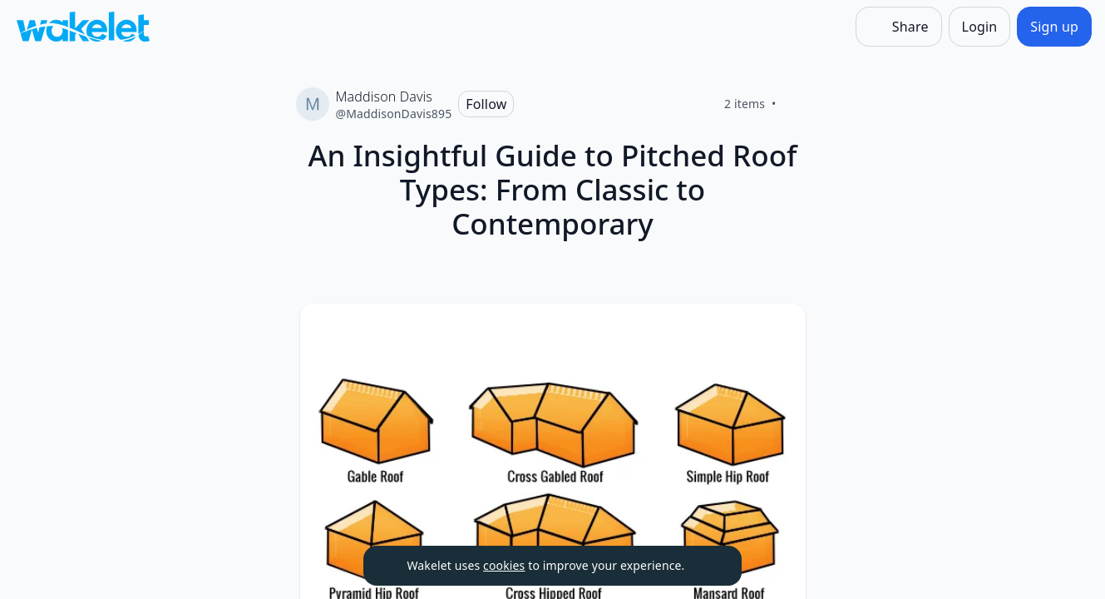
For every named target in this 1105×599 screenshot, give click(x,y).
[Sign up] (1054, 27)
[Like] (796, 104)
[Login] (980, 27)
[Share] (899, 27)
